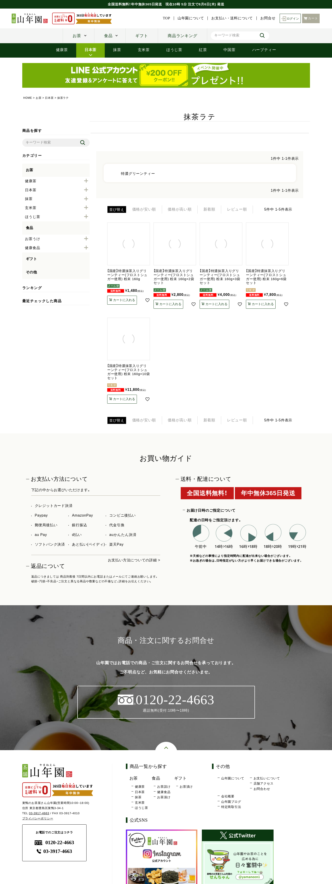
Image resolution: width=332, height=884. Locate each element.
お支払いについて (267, 779)
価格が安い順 (145, 209)
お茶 (77, 36)
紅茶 (203, 50)
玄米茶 (144, 50)
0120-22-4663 (54, 844)
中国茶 (229, 50)
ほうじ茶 (174, 50)
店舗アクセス (264, 785)
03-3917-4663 (39, 814)
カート (311, 18)
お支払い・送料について (231, 18)
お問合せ (266, 18)
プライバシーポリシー (37, 819)
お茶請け (163, 788)
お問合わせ (262, 790)
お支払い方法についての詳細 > (134, 561)
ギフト (141, 36)
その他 (31, 272)
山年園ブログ (231, 803)
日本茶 (90, 50)
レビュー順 (243, 209)
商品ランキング (182, 36)
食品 (108, 36)
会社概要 (227, 797)
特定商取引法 (231, 808)
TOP (165, 18)
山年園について (189, 18)
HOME (27, 97)
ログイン (289, 18)
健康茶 (62, 50)
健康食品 (163, 793)
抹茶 (117, 50)
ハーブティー (264, 50)
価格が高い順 (183, 209)
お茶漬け (163, 798)
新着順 (214, 209)
